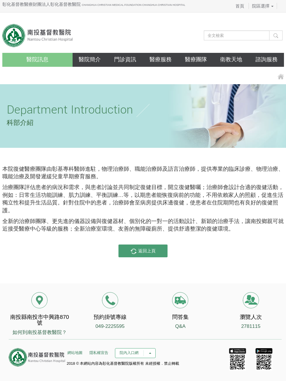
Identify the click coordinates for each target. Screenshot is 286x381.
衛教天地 (231, 59)
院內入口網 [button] (135, 353)
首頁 (239, 5)
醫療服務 (161, 59)
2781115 (250, 326)
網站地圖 (74, 353)
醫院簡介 (90, 59)
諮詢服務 (267, 59)
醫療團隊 (196, 59)
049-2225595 (110, 326)
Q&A (180, 326)
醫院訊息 (37, 59)
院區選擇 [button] (263, 5)
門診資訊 (125, 59)
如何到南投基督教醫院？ (39, 332)
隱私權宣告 (98, 353)
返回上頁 (142, 251)
